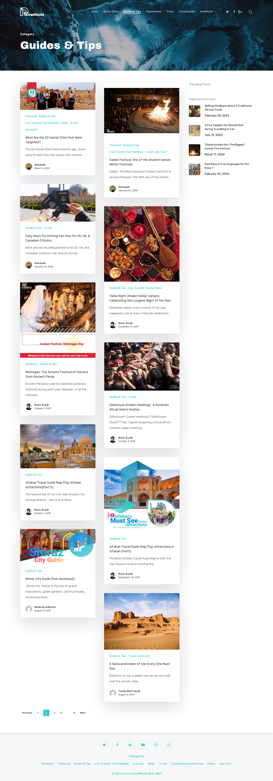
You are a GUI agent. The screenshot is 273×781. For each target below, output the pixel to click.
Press (170, 11)
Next (83, 712)
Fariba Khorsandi (130, 756)
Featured (31, 116)
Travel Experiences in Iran (187, 763)
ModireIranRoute (43, 671)
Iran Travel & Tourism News (42, 122)
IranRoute (208, 11)
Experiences (153, 11)
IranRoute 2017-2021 (148, 773)
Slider (64, 122)
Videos (211, 763)
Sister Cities (111, 11)
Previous (27, 712)
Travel (74, 122)
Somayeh (40, 164)
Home (94, 11)
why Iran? (31, 129)
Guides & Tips (132, 11)
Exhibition (47, 763)
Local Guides (187, 11)
